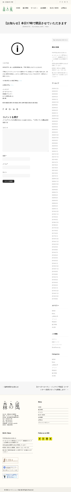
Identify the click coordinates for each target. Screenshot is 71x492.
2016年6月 (55, 255)
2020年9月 (55, 187)
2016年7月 (55, 252)
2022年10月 (55, 137)
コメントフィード (57, 344)
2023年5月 (55, 127)
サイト (5, 172)
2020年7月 (55, 192)
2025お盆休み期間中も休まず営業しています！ (14, 445)
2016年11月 (55, 241)
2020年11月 (55, 181)
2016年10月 (55, 244)
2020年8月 (55, 189)
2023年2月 (55, 132)
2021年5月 (55, 168)
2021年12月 (55, 154)
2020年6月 (55, 195)
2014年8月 (55, 299)
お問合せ (40, 420)
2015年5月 (55, 280)
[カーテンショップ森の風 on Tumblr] (50, 438)
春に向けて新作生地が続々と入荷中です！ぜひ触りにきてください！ (60, 74)
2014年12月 (55, 290)
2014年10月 (55, 296)
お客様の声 (55, 316)
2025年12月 (55, 88)
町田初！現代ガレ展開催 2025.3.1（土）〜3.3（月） (16, 447)
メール (5, 164)
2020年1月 (55, 209)
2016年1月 (55, 263)
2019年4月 (55, 219)
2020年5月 (55, 198)
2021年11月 (55, 157)
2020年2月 (55, 206)
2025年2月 (55, 96)
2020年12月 (55, 178)
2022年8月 (55, 143)
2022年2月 (55, 148)
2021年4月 (55, 170)
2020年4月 (55, 200)
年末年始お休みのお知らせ (59, 52)
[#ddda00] (39, 438)
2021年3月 (55, 173)
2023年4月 (55, 129)
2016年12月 (55, 239)
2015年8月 (55, 274)
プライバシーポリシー (43, 422)
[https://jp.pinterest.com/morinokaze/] (46, 438)
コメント (5, 127)
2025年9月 (55, 91)
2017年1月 (55, 236)
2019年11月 (55, 214)
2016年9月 (55, 247)
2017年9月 (55, 230)
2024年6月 (55, 107)
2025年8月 (55, 94)
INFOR (53, 311)
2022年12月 (55, 135)
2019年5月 (55, 217)
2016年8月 (55, 249)
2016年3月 (55, 260)
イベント (54, 319)
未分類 (54, 327)
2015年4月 (55, 282)
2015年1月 (55, 288)
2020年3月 (55, 203)
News (47, 26)
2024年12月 (55, 102)
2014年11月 (55, 293)
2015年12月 (55, 266)
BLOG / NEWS (41, 414)
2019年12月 (55, 211)
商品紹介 (54, 322)
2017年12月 (55, 228)
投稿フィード (55, 342)
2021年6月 (55, 165)
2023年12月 (55, 116)
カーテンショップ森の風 (15, 490)
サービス (40, 412)
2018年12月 (55, 222)
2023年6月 (55, 124)
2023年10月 (55, 118)
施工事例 (54, 324)
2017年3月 (55, 233)
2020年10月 (55, 184)
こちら (20, 80)
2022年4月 (55, 146)
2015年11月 (55, 269)
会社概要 (40, 417)
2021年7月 (55, 162)
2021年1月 (55, 176)
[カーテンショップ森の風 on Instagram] (43, 438)
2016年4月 (55, 258)
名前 (4, 156)
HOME (39, 407)
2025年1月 (55, 99)
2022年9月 (55, 140)
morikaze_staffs (38, 26)
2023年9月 (55, 121)
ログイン (54, 339)
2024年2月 (55, 110)
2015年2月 (55, 285)
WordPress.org (56, 347)
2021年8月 (55, 159)
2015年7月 (55, 277)
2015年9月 (55, 271)
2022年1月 (55, 151)
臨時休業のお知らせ (11, 387)
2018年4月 (55, 225)
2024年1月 (55, 113)
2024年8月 (55, 105)
